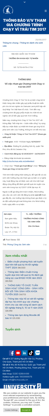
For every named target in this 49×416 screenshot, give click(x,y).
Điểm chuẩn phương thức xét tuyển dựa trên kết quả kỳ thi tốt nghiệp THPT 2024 (24, 264)
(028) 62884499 (21, 373)
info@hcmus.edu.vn (18, 379)
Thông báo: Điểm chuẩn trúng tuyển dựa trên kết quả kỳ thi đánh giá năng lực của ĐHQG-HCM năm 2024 (24, 275)
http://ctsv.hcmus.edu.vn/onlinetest (18, 161)
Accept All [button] (26, 410)
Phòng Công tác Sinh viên (18, 244)
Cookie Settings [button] (11, 410)
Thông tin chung (10, 43)
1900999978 (25, 376)
